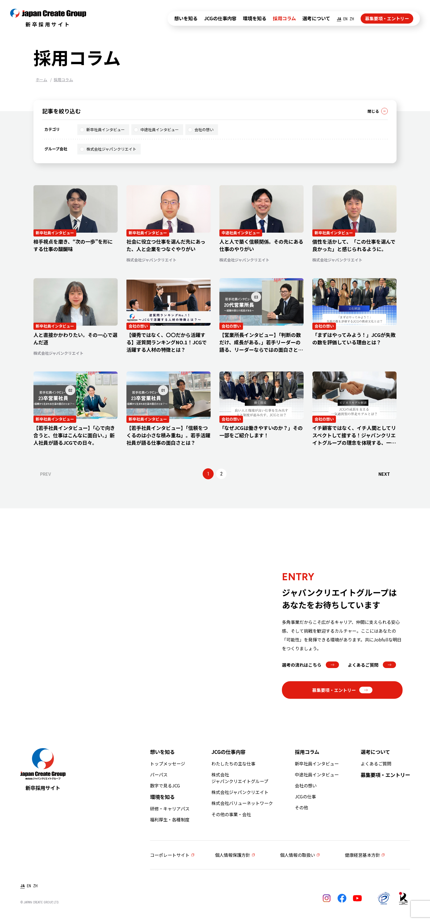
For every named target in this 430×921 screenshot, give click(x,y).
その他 (301, 807)
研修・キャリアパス (169, 808)
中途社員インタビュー (156, 129)
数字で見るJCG (165, 785)
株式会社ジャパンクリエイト (108, 149)
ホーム (41, 79)
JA (339, 19)
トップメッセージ (167, 763)
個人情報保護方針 (232, 855)
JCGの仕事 (305, 796)
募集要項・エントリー (387, 18)
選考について (316, 18)
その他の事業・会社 (231, 814)
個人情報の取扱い (297, 855)
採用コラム (284, 18)
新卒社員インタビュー (102, 129)
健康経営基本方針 (362, 855)
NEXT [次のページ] (384, 474)
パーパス (159, 774)
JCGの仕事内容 (220, 18)
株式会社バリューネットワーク (242, 803)
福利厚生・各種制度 (169, 819)
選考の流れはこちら (310, 664)
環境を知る (254, 18)
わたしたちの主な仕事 (233, 763)
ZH (352, 19)
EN (345, 19)
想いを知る (185, 18)
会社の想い (201, 129)
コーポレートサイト (169, 855)
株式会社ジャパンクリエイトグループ (239, 777)
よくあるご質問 (372, 664)
